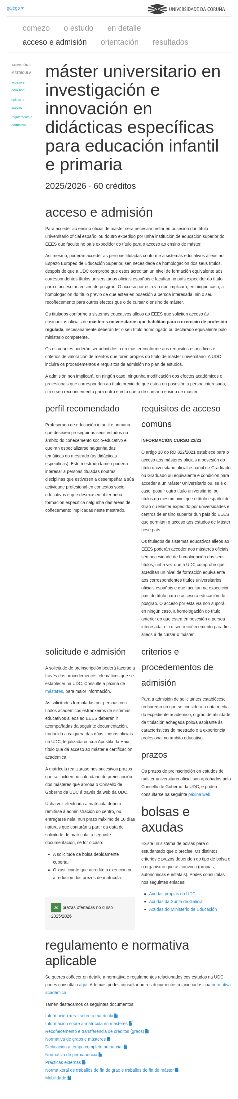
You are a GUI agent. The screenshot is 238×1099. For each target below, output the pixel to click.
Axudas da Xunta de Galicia (176, 901)
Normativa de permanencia (73, 1054)
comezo (36, 28)
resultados (170, 42)
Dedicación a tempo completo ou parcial (86, 1046)
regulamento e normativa (21, 121)
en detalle (124, 28)
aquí (83, 984)
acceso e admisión (55, 42)
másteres (54, 691)
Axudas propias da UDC (172, 893)
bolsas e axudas (17, 103)
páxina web (199, 794)
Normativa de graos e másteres (77, 1039)
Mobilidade (58, 1077)
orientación (120, 42)
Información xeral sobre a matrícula (81, 1015)
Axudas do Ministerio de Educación (183, 909)
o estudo (79, 28)
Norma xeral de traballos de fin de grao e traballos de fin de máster (111, 1070)
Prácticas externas (65, 1062)
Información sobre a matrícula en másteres (88, 1023)
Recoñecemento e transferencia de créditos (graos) (97, 1031)
